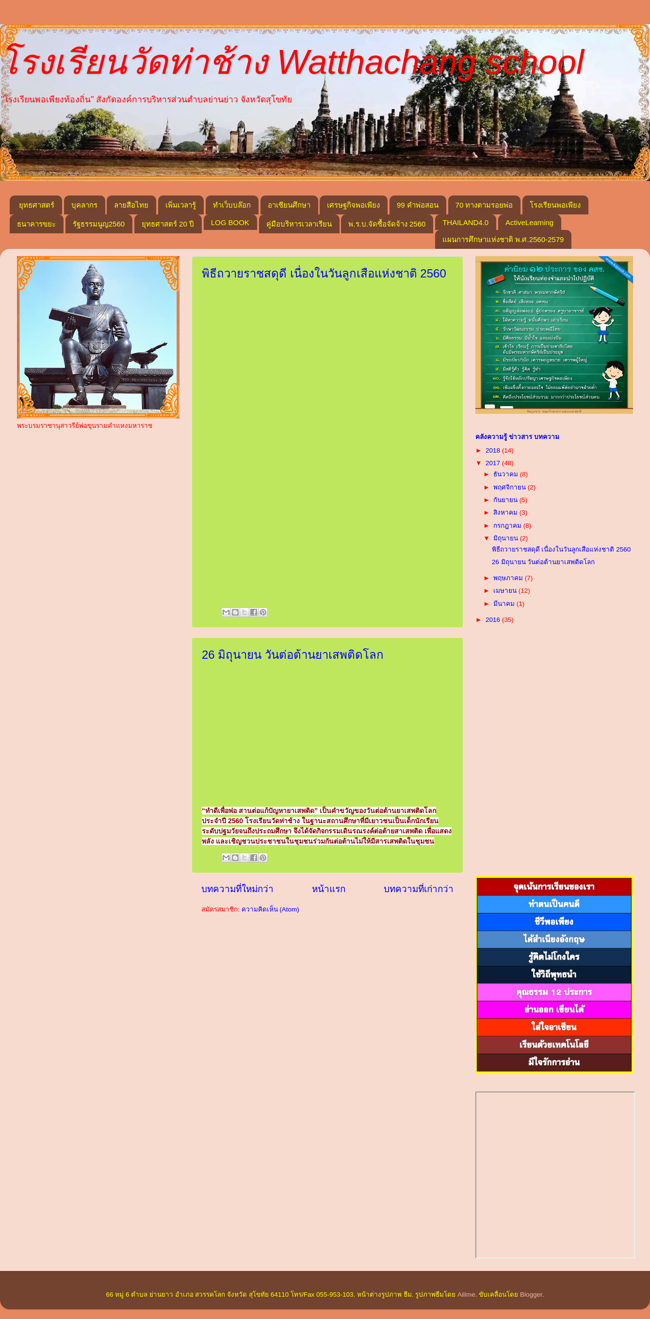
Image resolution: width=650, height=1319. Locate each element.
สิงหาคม (506, 512)
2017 (494, 463)
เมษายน (506, 590)
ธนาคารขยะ (36, 224)
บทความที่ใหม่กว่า (237, 889)
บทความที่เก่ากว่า (419, 889)
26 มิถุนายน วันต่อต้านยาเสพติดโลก (293, 654)
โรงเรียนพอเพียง (555, 205)
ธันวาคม (506, 474)
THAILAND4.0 (465, 222)
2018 (494, 450)
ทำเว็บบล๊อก (232, 205)
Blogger (531, 1294)
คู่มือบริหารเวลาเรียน (299, 224)
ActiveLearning (529, 222)
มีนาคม (505, 603)
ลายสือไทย (131, 205)
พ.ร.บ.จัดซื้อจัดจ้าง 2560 (386, 224)
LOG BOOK (230, 222)
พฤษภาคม (509, 578)
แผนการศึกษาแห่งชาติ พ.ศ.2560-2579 (503, 239)
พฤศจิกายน (510, 487)
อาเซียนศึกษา (289, 205)
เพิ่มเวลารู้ (180, 205)
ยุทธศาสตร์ (36, 205)
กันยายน (506, 500)
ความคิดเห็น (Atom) (270, 909)
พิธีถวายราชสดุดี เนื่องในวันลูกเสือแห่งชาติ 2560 (324, 273)
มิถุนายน (506, 538)
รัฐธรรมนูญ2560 (99, 224)
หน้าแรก (328, 889)
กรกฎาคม (508, 525)
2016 (494, 619)
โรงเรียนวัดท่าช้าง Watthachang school (292, 62)
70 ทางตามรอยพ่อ (484, 205)
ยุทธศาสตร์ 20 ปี (168, 224)
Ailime (466, 1294)
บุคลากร (84, 205)
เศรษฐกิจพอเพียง (353, 205)
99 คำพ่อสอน (418, 205)
